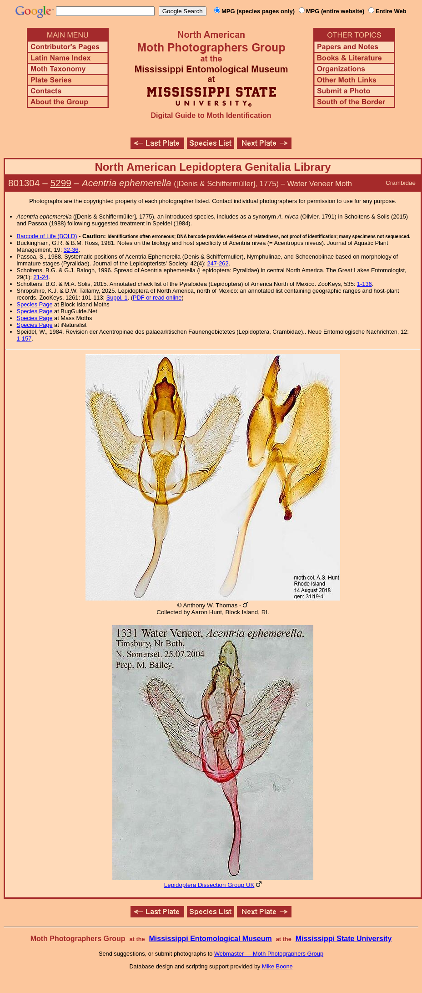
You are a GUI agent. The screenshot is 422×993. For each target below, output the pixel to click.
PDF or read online (157, 297)
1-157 (24, 338)
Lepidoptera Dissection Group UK (209, 884)
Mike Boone (277, 966)
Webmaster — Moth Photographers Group (268, 953)
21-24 (41, 277)
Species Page (35, 304)
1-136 (364, 283)
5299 (60, 183)
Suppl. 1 (117, 297)
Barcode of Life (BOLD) (47, 236)
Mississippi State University (344, 938)
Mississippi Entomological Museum (210, 938)
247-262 (218, 263)
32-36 (71, 249)
